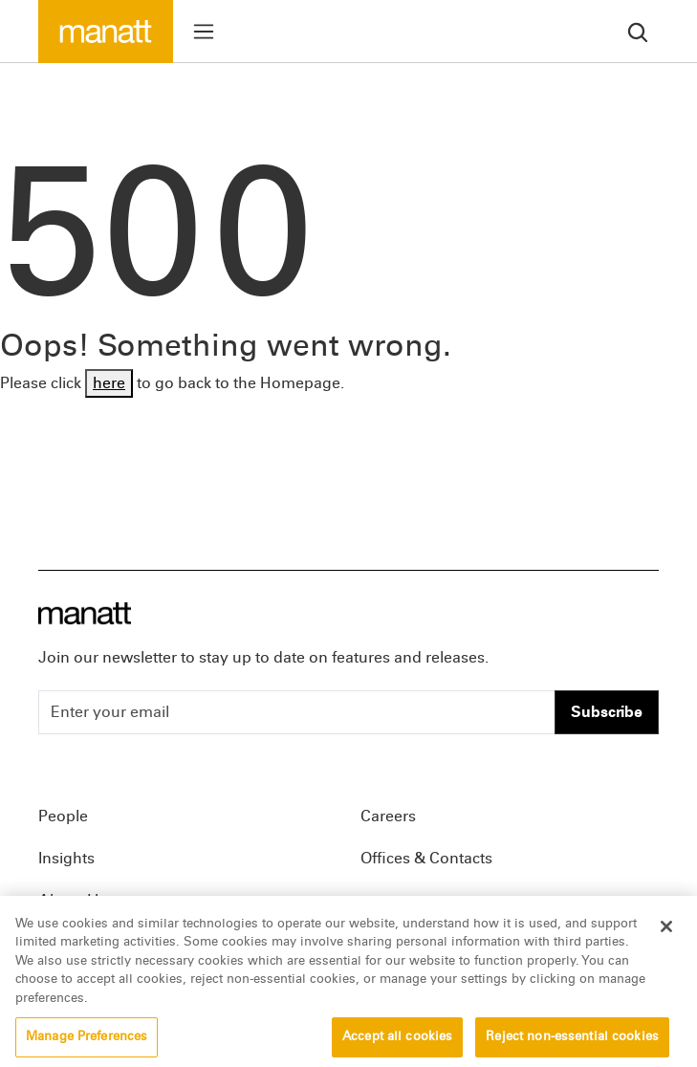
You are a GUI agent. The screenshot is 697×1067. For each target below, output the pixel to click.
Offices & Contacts (426, 858)
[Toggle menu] (204, 31)
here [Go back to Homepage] (109, 383)
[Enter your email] (296, 712)
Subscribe (607, 712)
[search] (638, 31)
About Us (72, 900)
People (63, 816)
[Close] (666, 939)
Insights (66, 858)
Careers (388, 816)
